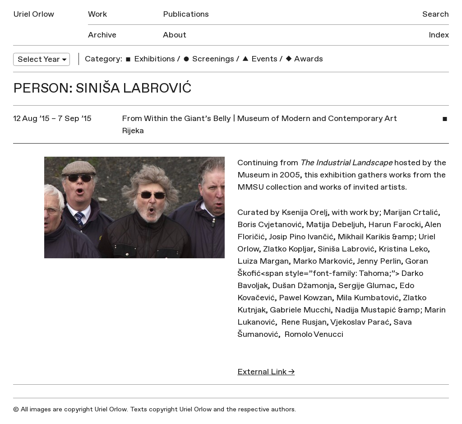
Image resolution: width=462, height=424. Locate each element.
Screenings (208, 59)
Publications (186, 14)
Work (97, 14)
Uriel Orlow (33, 14)
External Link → (266, 372)
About (174, 35)
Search (435, 14)
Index (439, 35)
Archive (102, 35)
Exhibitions (149, 59)
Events (259, 59)
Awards (304, 59)
